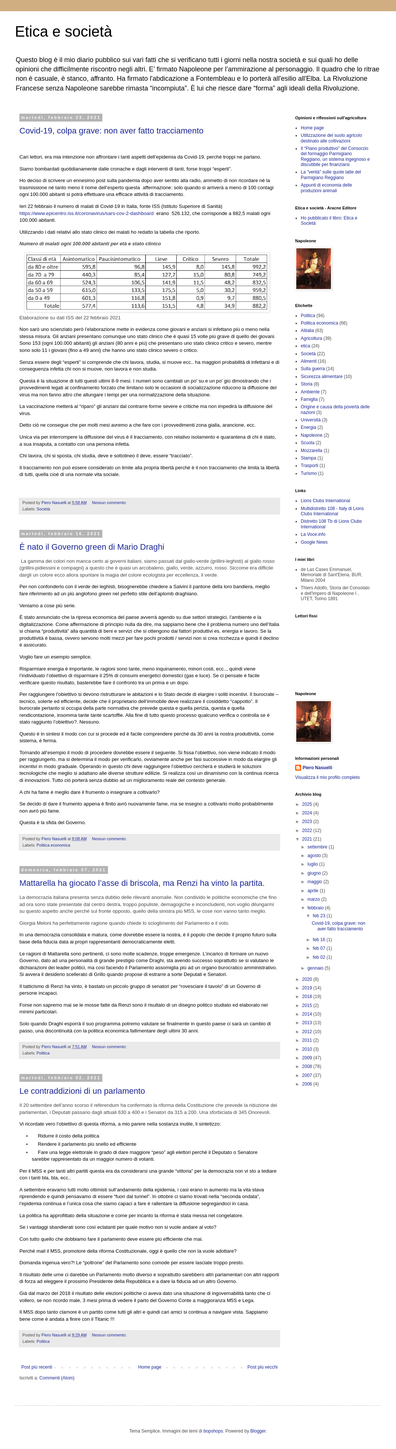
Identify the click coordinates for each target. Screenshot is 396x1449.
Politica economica (53, 845)
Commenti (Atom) (56, 1378)
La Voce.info (313, 534)
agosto (314, 855)
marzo (314, 899)
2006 (307, 1084)
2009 (307, 1057)
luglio (313, 864)
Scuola (308, 442)
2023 (307, 821)
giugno (314, 873)
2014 (307, 1014)
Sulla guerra (313, 368)
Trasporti (309, 465)
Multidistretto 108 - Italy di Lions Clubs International (332, 511)
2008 (307, 1066)
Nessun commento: (110, 502)
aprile (313, 890)
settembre (318, 847)
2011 (307, 1040)
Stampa (308, 458)
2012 (307, 1031)
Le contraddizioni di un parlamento (82, 1091)
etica (305, 346)
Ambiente (310, 392)
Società (43, 509)
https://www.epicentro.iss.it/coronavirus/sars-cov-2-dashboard (86, 213)
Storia (306, 384)
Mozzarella (311, 450)
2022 (307, 830)
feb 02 (320, 957)
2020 (307, 979)
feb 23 (320, 915)
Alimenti (309, 361)
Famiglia (309, 399)
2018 (307, 996)
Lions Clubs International (325, 500)
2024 (307, 813)
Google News (314, 542)
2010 (307, 1049)
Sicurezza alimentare (322, 376)
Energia (308, 427)
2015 (307, 1005)
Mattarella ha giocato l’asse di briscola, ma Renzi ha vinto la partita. (142, 883)
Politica (43, 1053)
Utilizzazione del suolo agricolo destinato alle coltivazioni (331, 138)
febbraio (316, 908)
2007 (307, 1075)
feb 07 (320, 948)
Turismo (309, 473)
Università (311, 420)
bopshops (213, 1431)
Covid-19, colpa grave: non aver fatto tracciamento (111, 130)
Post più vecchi (262, 1367)
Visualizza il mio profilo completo (327, 777)
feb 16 (320, 939)
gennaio (316, 968)
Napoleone (311, 435)
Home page (149, 1367)
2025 (307, 804)
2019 (307, 988)
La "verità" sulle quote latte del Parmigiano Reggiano (331, 174)
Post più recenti (36, 1367)
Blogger (258, 1431)
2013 (307, 1022)
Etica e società (63, 31)
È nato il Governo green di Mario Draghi (91, 547)
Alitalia (307, 330)
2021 (307, 839)
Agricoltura (311, 338)
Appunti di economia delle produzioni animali (326, 187)
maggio (315, 881)
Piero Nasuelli (317, 767)
